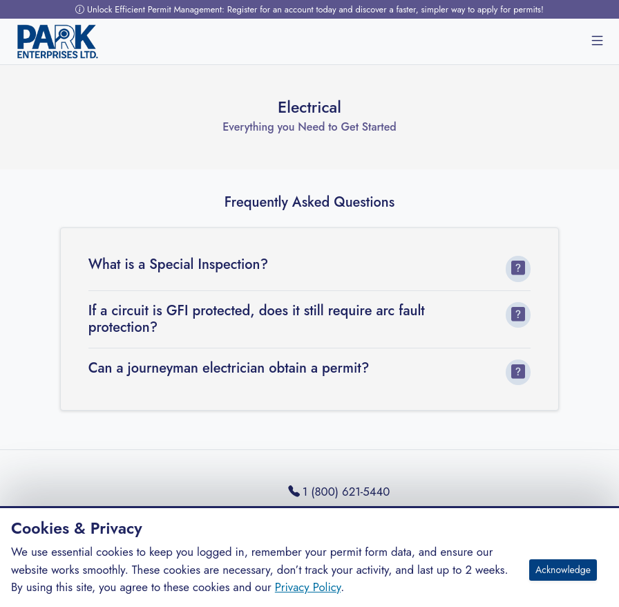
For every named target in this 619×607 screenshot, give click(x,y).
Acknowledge (563, 570)
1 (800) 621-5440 (339, 491)
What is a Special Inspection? (178, 265)
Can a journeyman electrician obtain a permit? (229, 368)
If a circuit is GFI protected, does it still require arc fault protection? (256, 319)
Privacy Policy (308, 587)
